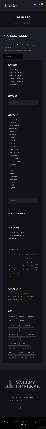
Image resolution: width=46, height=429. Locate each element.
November (14, 129)
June (12, 143)
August (13, 137)
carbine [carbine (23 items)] (12, 321)
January (13, 123)
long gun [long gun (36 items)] (31, 335)
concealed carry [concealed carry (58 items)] (15, 326)
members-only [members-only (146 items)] (14, 339)
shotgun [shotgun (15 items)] (21, 357)
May (12, 173)
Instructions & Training (16, 232)
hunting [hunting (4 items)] (12, 335)
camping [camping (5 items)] (31, 316)
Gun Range (12, 238)
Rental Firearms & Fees (16, 235)
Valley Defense (22, 45)
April (12, 146)
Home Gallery (13, 70)
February (13, 120)
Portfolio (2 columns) (16, 79)
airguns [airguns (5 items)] (12, 316)
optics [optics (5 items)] (25, 339)
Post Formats (13, 84)
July (12, 140)
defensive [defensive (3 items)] (28, 326)
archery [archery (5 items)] (21, 316)
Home (17, 24)
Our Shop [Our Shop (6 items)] (24, 344)
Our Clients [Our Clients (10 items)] (13, 344)
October (13, 132)
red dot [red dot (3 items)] (11, 353)
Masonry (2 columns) (16, 73)
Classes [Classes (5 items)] (21, 321)
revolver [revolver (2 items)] (31, 353)
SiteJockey (23, 424)
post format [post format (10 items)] (13, 348)
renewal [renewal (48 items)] (21, 353)
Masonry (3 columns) (16, 76)
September (14, 134)
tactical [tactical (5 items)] (31, 357)
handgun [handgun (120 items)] (24, 330)
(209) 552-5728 (33, 398)
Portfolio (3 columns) (16, 82)
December (14, 126)
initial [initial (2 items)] (21, 335)
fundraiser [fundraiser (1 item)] (13, 330)
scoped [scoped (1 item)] (11, 357)
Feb (10, 277)
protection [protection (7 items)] (25, 348)
